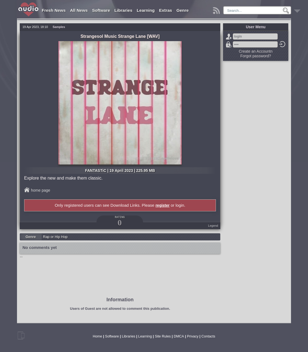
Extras (165, 10)
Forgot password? (229, 44)
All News (79, 10)
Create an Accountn (256, 51)
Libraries (123, 10)
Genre (182, 10)
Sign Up (229, 36)
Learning (146, 10)
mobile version (21, 335)
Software (101, 10)
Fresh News (54, 10)
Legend (213, 225)
